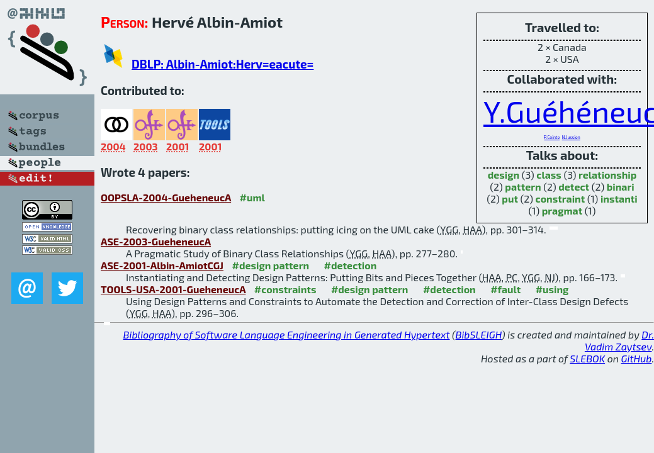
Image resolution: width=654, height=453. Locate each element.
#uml (252, 197)
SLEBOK (587, 358)
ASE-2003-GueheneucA (156, 241)
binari (620, 187)
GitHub (636, 358)
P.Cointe (552, 137)
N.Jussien (571, 137)
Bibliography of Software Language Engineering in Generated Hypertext (286, 334)
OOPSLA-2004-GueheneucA (166, 197)
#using (552, 289)
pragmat (562, 210)
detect (573, 187)
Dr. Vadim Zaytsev (619, 340)
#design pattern (271, 265)
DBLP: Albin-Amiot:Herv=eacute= (222, 64)
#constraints (285, 289)
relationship (607, 175)
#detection (350, 265)
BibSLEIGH (479, 334)
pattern (523, 187)
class (548, 175)
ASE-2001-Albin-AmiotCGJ (162, 265)
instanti (619, 198)
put (510, 198)
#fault (505, 289)
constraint (560, 198)
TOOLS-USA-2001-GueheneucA (173, 289)
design (503, 175)
